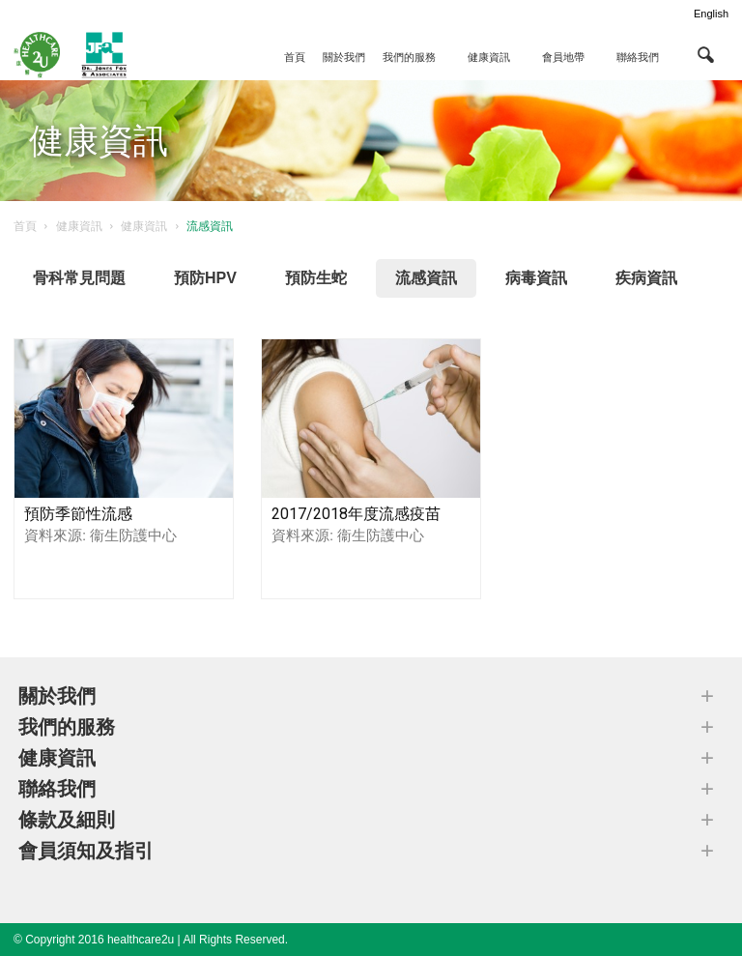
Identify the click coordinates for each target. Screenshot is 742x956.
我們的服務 (409, 57)
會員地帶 (563, 57)
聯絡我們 (637, 57)
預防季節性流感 (78, 514)
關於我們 (344, 57)
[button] (705, 54)
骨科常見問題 (79, 278)
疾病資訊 (646, 278)
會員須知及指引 (86, 850)
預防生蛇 (316, 278)
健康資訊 (489, 57)
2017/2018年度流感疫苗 (356, 514)
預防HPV (205, 278)
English (711, 13)
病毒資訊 (536, 278)
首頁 (294, 57)
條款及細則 (66, 819)
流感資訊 (426, 278)
